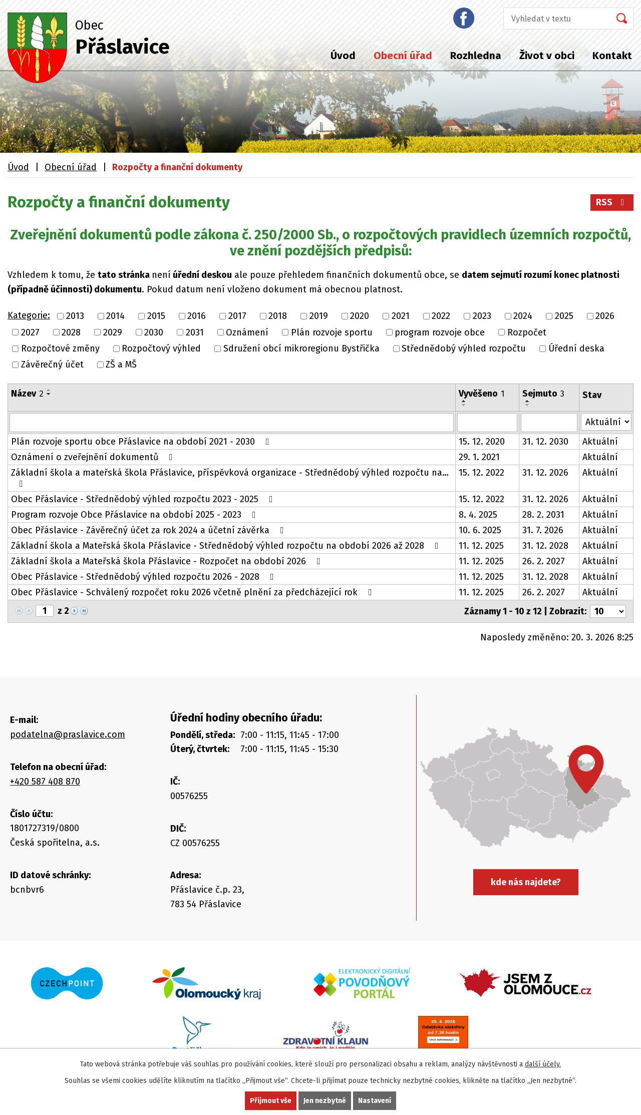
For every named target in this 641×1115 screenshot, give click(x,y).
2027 (30, 332)
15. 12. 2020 (482, 441)
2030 (153, 332)
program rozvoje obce (440, 332)
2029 (112, 332)
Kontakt (612, 56)
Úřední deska (576, 348)
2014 (115, 316)
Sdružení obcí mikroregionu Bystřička (301, 348)
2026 (604, 316)
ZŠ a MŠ (121, 364)
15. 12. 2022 (481, 472)
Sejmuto (543, 393)
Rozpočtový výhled (161, 348)
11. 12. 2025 (481, 545)
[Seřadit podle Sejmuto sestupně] (527, 405)
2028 (71, 332)
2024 (522, 316)
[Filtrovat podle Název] (232, 422)
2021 (401, 316)
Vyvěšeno (481, 393)
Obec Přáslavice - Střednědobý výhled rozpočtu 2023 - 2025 (144, 499)
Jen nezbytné (324, 1100)
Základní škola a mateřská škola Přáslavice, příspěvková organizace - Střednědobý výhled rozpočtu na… (230, 477)
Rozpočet (526, 332)
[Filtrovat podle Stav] (606, 422)
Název (27, 393)
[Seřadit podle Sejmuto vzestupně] (527, 401)
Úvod (343, 56)
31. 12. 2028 (545, 545)
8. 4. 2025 (478, 514)
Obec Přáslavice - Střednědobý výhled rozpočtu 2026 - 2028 (144, 576)
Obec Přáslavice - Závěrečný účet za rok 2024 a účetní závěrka (149, 530)
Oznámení (247, 332)
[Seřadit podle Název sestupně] (49, 394)
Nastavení (374, 1100)
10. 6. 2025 (480, 530)
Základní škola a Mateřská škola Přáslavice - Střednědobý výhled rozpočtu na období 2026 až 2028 (227, 545)
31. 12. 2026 (545, 472)
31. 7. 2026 (542, 530)
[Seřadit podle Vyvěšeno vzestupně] (464, 401)
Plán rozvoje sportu (332, 332)
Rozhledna (475, 56)
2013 (75, 316)
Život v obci (546, 56)
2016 (196, 316)
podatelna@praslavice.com (67, 734)
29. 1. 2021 (479, 457)
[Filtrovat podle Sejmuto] (549, 422)
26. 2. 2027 (543, 561)
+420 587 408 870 (45, 781)
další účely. (543, 1064)
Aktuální (600, 441)
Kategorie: (29, 315)
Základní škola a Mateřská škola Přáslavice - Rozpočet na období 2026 (168, 561)
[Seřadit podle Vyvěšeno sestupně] (464, 405)
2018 (277, 316)
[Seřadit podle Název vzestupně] (49, 390)
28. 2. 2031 (543, 514)
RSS (612, 202)
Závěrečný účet (52, 364)
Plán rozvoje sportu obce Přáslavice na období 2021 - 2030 (142, 441)
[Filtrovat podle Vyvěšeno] (487, 422)
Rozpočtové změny (60, 348)
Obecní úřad (403, 56)
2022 (441, 316)
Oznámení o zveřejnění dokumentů (94, 457)
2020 (359, 316)
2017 (237, 316)
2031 (195, 332)
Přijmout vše (270, 1100)
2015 (156, 316)
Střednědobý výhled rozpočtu (464, 348)
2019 (318, 316)
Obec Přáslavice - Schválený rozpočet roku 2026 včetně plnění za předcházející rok (193, 592)
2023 (482, 316)
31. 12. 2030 (545, 441)
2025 (564, 316)
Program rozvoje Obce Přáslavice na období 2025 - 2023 (135, 514)
